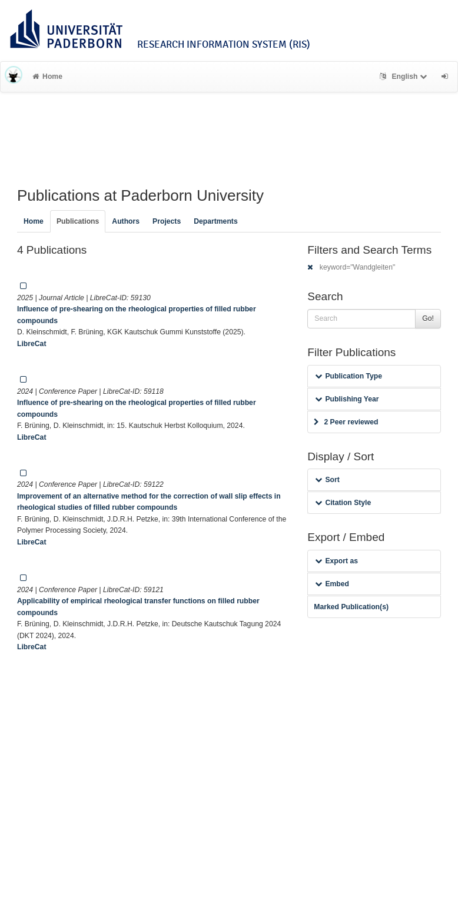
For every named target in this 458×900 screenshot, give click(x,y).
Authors (126, 221)
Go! (428, 318)
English (405, 76)
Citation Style (343, 503)
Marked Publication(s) (351, 607)
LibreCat (31, 344)
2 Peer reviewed (346, 422)
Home (47, 76)
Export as (336, 561)
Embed (332, 584)
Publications (78, 221)
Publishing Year (347, 399)
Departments (216, 221)
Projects (166, 221)
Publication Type (348, 376)
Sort (327, 480)
